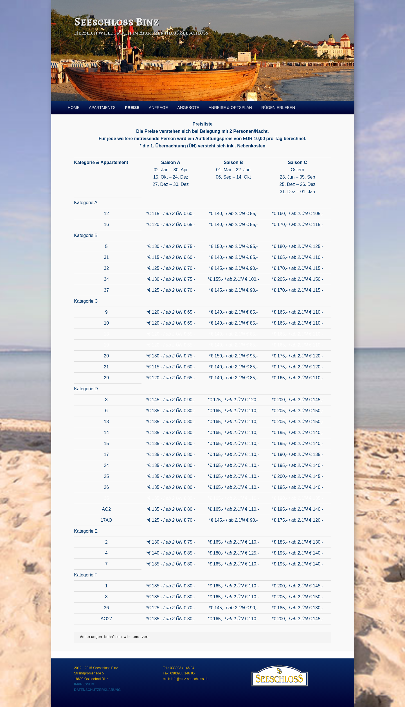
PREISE (132, 107)
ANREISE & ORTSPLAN (230, 107)
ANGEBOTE (188, 107)
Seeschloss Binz (116, 21)
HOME (74, 107)
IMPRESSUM (84, 684)
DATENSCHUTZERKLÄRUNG (97, 690)
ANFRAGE (158, 107)
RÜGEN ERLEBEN (278, 107)
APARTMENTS (102, 107)
